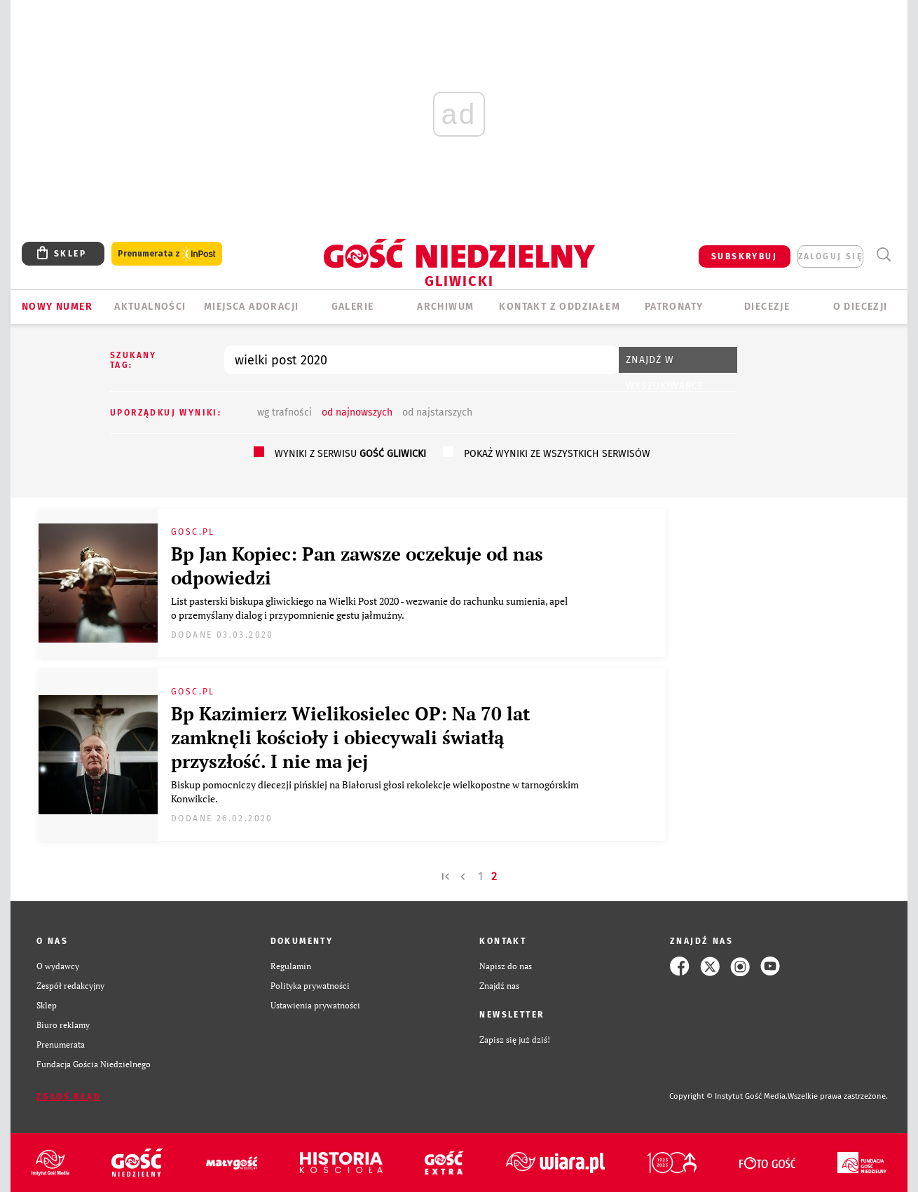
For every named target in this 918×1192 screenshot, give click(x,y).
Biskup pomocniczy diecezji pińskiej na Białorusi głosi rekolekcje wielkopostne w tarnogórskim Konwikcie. (375, 791)
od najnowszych (357, 412)
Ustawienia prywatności (315, 1005)
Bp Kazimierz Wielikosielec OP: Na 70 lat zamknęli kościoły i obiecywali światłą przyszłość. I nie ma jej (350, 737)
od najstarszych (437, 412)
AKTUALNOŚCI (150, 307)
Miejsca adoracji (251, 307)
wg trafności (284, 412)
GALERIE (352, 307)
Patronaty (674, 307)
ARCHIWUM (445, 307)
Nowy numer (57, 307)
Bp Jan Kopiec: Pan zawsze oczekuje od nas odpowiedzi (357, 565)
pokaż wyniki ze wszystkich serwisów (557, 454)
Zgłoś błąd (68, 1097)
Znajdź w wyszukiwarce (665, 363)
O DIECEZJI (860, 307)
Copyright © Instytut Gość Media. (728, 1096)
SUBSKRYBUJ (744, 256)
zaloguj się (830, 256)
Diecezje (767, 307)
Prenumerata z (167, 254)
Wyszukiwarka (883, 255)
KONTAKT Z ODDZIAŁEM (559, 307)
